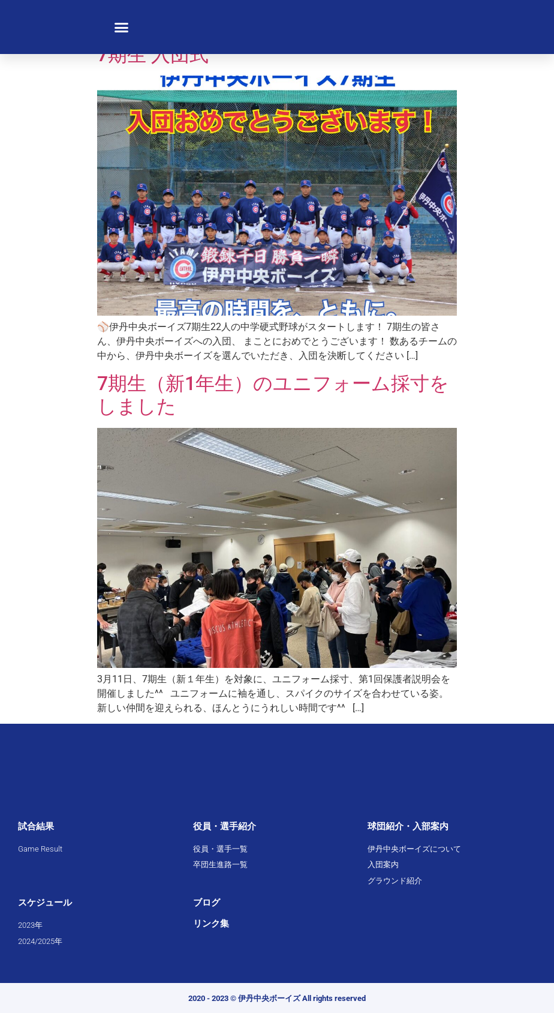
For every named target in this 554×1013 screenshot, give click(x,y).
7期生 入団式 (153, 54)
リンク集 (211, 923)
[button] (121, 27)
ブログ (206, 902)
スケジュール (45, 902)
